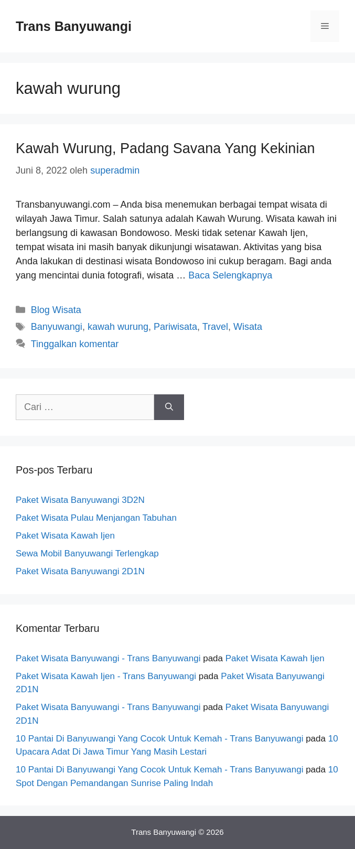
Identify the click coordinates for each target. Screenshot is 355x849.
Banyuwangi (56, 326)
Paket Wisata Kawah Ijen (65, 536)
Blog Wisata (56, 310)
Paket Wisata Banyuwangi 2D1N (80, 571)
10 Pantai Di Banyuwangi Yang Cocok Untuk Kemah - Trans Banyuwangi (159, 739)
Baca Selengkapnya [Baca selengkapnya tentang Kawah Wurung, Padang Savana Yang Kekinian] (230, 275)
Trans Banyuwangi (74, 26)
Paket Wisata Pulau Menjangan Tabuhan (96, 518)
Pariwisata (175, 326)
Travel (215, 326)
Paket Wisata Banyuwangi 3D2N (80, 500)
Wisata (247, 326)
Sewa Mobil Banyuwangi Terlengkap (87, 553)
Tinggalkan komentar (75, 344)
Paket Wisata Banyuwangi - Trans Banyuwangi (108, 658)
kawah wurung (118, 326)
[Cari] (169, 407)
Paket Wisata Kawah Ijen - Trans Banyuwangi (106, 676)
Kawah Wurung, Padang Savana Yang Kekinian (165, 148)
